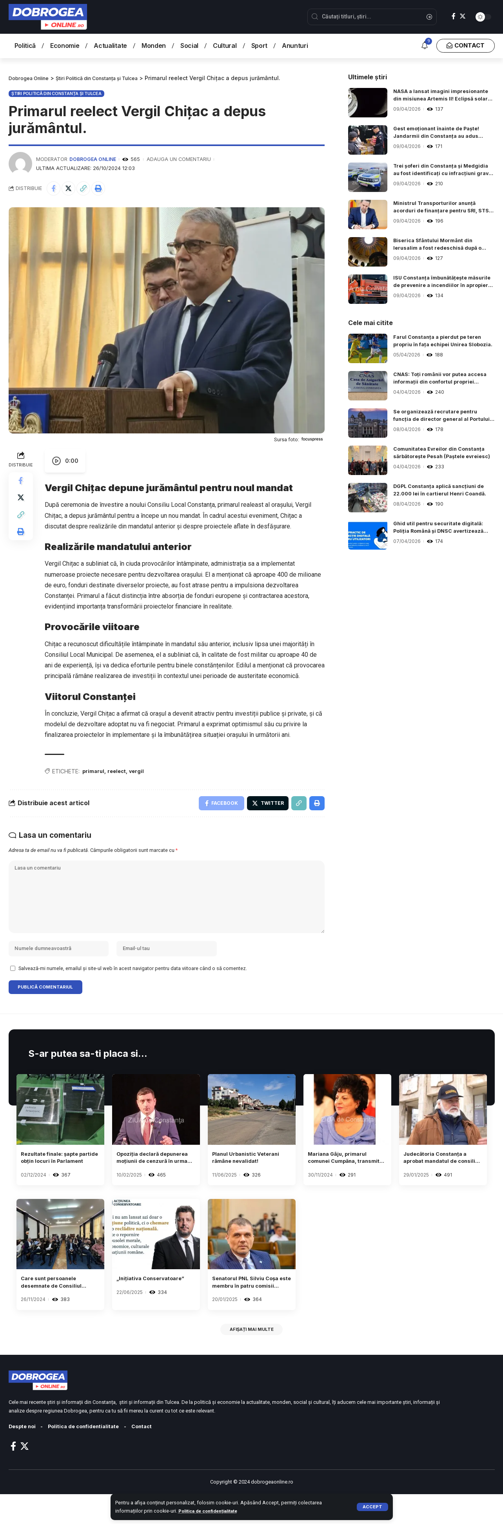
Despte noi (24, 1456)
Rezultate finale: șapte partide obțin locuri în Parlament (56, 1179)
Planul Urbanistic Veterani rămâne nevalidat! (238, 1179)
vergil (141, 773)
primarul (94, 773)
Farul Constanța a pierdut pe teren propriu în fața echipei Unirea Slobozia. (441, 342)
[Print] (105, 189)
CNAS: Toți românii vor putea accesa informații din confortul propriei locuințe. (436, 379)
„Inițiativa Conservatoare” (142, 1307)
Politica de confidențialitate (211, 1511)
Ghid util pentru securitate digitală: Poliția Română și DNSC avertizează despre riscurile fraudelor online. (443, 529)
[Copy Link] (88, 189)
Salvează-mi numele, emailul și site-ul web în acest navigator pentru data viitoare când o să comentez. (132, 986)
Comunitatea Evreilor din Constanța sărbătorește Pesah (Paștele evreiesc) (443, 454)
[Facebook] (454, 16)
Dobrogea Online (93, 159)
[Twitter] (463, 16)
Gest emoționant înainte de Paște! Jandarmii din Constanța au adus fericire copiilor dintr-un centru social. (441, 134)
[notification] (425, 46)
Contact (154, 1456)
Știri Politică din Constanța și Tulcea (56, 93)
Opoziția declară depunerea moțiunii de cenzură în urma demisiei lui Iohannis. (155, 1179)
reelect (120, 773)
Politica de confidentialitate (91, 1456)
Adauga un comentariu (181, 159)
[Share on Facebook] (54, 189)
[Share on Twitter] (71, 189)
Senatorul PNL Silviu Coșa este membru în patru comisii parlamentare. (245, 1308)
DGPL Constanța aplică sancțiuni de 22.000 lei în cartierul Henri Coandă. (443, 491)
